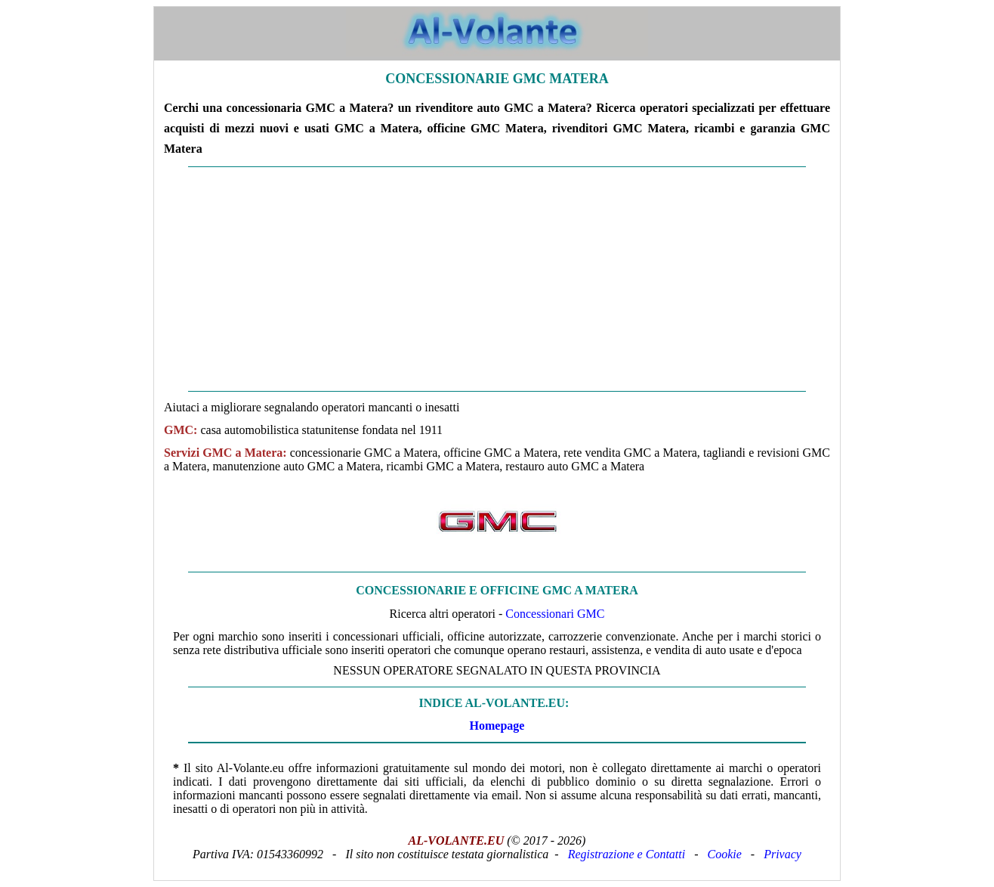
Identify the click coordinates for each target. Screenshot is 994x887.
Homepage (497, 725)
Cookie (725, 854)
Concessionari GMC (554, 613)
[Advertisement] (497, 279)
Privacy (782, 854)
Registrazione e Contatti (627, 854)
